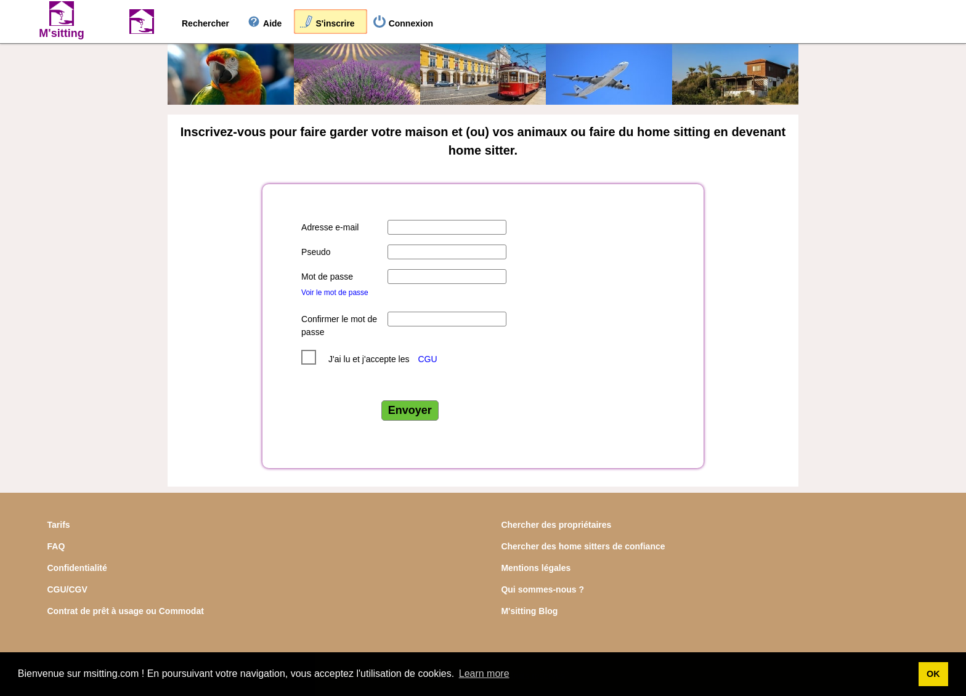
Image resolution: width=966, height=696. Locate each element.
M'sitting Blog (529, 611)
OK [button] (933, 674)
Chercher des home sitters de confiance (583, 546)
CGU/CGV (67, 589)
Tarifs (58, 525)
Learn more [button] (484, 673)
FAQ (56, 546)
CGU (427, 359)
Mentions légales (535, 568)
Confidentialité (77, 568)
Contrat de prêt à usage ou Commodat (125, 611)
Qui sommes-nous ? (542, 589)
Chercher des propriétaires (556, 525)
